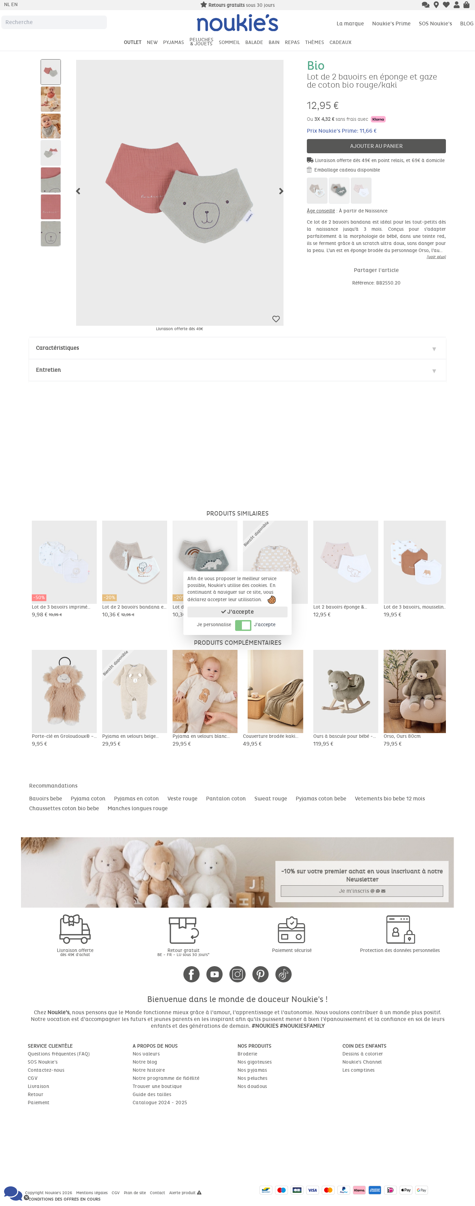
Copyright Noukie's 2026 (49, 1192)
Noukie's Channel (362, 1062)
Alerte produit (185, 1192)
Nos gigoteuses (255, 1062)
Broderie (247, 1054)
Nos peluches (252, 1078)
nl (7, 4)
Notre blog (145, 1062)
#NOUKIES (265, 1026)
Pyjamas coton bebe (321, 798)
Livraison (38, 1086)
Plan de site (135, 1192)
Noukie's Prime (391, 23)
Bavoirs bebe (45, 798)
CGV (33, 1078)
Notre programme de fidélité (166, 1078)
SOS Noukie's (435, 23)
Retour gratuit (183, 952)
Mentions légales (92, 1192)
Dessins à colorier (362, 1054)
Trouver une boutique (157, 1086)
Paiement (39, 1103)
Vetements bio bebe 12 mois (390, 798)
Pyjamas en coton (136, 798)
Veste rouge (182, 798)
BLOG (467, 23)
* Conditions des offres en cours (62, 1199)
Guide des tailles (152, 1094)
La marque (350, 23)
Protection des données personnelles (400, 950)
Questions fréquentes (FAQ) (59, 1054)
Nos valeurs (146, 1054)
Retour (35, 1094)
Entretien (48, 370)
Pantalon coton (226, 798)
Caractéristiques (57, 348)
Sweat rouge (270, 798)
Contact (158, 1192)
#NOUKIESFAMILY (302, 1026)
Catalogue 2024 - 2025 (160, 1103)
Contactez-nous (46, 1070)
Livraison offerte (75, 952)
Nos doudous (252, 1086)
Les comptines (358, 1070)
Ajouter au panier (376, 146)
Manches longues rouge (138, 808)
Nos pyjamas (252, 1070)
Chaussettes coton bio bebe (64, 808)
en (14, 4)
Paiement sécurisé (292, 950)
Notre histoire (149, 1070)
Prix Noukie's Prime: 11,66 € (342, 131)
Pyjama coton (88, 798)
